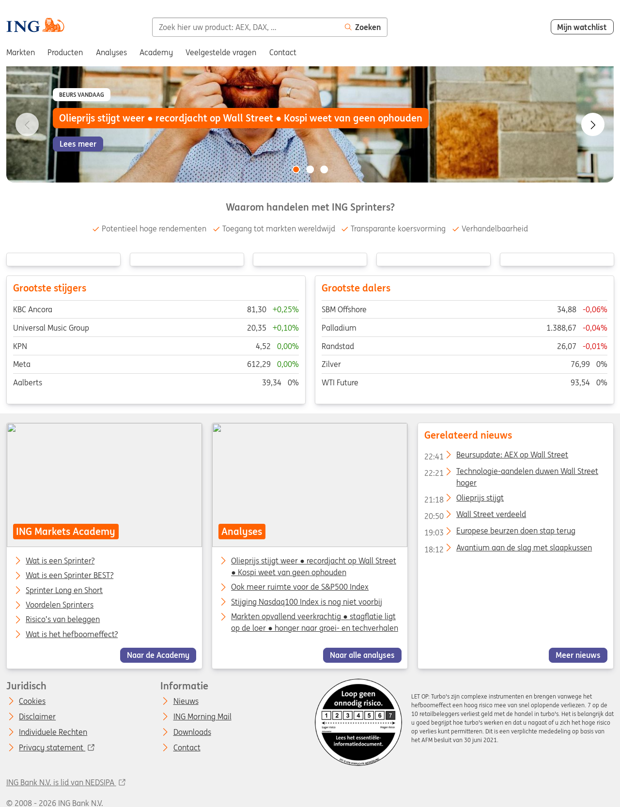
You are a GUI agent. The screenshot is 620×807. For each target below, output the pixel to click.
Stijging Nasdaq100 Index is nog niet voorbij (307, 602)
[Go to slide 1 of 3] (296, 169)
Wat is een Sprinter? (60, 561)
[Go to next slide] (592, 124)
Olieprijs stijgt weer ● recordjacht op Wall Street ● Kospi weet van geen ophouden (314, 566)
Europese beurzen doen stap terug (499, 532)
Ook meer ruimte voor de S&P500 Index (300, 587)
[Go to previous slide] (27, 124)
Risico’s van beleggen (63, 620)
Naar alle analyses (362, 655)
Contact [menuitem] (282, 52)
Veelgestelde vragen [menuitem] (221, 52)
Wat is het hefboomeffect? (72, 634)
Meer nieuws (578, 655)
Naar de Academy (158, 655)
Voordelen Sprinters (59, 605)
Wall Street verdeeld (475, 516)
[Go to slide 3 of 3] (324, 169)
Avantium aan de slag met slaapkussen (508, 549)
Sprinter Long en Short (64, 590)
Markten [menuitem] (20, 52)
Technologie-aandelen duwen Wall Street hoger (511, 473)
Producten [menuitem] (65, 52)
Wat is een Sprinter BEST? (69, 576)
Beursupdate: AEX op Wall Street (496, 456)
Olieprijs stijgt (464, 499)
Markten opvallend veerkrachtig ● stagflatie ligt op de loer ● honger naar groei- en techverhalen (315, 622)
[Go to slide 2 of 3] (310, 169)
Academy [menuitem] (156, 52)
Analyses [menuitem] (111, 52)
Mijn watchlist (582, 27)
